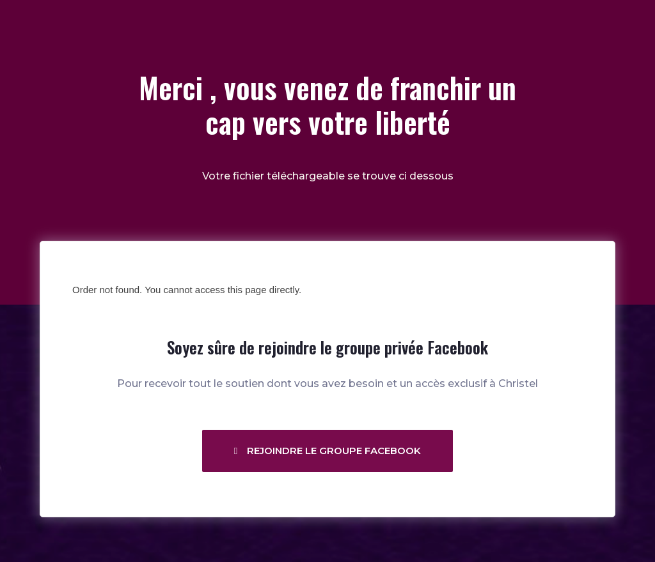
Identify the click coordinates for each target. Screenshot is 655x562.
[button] (327, 451)
